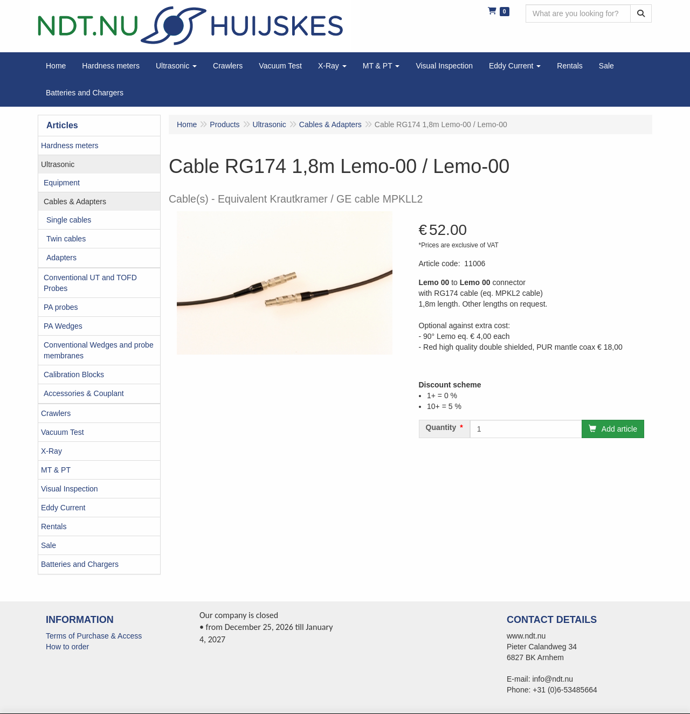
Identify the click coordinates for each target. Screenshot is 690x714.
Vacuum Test (62, 432)
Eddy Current (63, 507)
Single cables (68, 220)
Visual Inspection (69, 488)
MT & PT (56, 470)
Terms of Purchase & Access (94, 636)
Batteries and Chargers (80, 564)
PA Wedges (63, 326)
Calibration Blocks (74, 374)
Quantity (441, 427)
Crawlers (56, 413)
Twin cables (66, 238)
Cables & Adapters (75, 201)
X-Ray (51, 451)
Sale (48, 545)
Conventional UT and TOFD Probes (90, 283)
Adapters (61, 257)
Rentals (53, 526)
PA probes (61, 307)
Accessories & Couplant (84, 393)
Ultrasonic (57, 164)
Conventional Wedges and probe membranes (99, 350)
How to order (67, 646)
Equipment (62, 182)
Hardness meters (70, 145)
